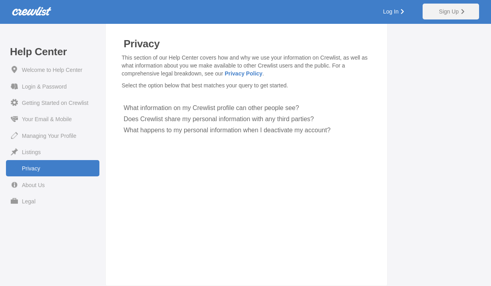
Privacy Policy (243, 73)
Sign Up (449, 11)
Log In (391, 11)
